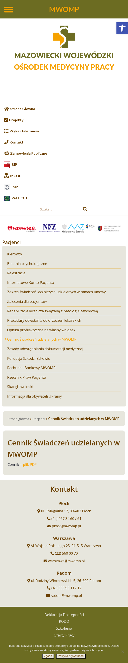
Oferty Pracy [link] (64, 635)
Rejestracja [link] (16, 272)
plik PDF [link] (29, 464)
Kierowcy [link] (14, 254)
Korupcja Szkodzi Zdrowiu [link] (28, 358)
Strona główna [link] (18, 419)
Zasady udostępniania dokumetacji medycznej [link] (45, 348)
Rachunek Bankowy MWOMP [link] (31, 367)
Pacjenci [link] (39, 419)
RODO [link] (64, 621)
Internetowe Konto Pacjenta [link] (30, 282)
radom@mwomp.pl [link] (66, 595)
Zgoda (48, 656)
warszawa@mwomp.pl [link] (66, 560)
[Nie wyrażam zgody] (122, 651)
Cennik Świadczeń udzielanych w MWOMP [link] (41, 339)
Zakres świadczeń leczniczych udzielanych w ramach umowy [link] (56, 291)
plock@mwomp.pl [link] (66, 526)
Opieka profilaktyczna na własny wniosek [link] (41, 329)
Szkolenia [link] (64, 628)
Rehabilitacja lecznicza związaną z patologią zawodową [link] (52, 310)
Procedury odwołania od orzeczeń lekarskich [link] (44, 320)
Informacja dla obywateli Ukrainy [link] (34, 396)
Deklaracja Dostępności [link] (64, 614)
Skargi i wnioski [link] (20, 386)
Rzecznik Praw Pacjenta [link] (26, 377)
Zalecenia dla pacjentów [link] (27, 301)
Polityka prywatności (71, 656)
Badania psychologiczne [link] (27, 263)
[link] (122, 28)
